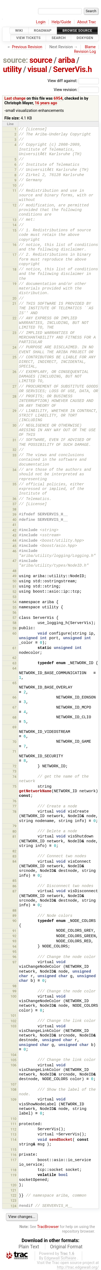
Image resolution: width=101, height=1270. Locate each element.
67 (14, 707)
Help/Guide (61, 22)
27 (14, 386)
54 (14, 602)
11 (14, 191)
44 (14, 540)
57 (14, 618)
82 (14, 851)
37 (14, 504)
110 (13, 1119)
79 (14, 826)
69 (14, 727)
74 (14, 777)
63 (14, 663)
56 (14, 612)
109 (13, 1099)
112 (13, 1129)
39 (14, 514)
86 (14, 886)
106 (13, 1065)
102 (13, 1021)
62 (14, 658)
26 (14, 372)
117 (13, 1160)
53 (14, 597)
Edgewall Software (60, 1258)
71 (14, 751)
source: (15, 60)
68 (14, 717)
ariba (66, 60)
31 (14, 440)
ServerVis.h (72, 69)
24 (14, 347)
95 (14, 952)
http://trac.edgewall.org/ (78, 1267)
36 (14, 499)
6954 (58, 98)
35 (14, 484)
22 (14, 318)
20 (14, 298)
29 (14, 411)
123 (13, 1200)
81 (14, 836)
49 (14, 576)
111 (13, 1124)
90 (14, 921)
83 (14, 856)
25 (14, 357)
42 (14, 530)
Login (41, 22)
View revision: (65, 89)
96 (14, 957)
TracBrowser (48, 1226)
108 (13, 1089)
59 (14, 628)
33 (14, 455)
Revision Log (85, 51)
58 (14, 623)
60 (14, 633)
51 (14, 586)
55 (14, 607)
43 (14, 535)
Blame (90, 47)
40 (14, 520)
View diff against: (73, 81)
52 (14, 592)
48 (14, 571)
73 (14, 771)
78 (14, 812)
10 (14, 185)
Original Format (66, 1246)
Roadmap (43, 30)
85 (14, 881)
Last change (15, 98)
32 (14, 450)
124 (13, 1206)
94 (14, 946)
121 (13, 1190)
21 (14, 303)
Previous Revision (27, 47)
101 (13, 1016)
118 (13, 1170)
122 (13, 1195)
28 (14, 396)
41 (14, 525)
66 (14, 697)
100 (13, 996)
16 (14, 245)
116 (13, 1155)
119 (13, 1175)
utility (12, 69)
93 (14, 941)
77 (14, 806)
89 (14, 916)
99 (14, 991)
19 (14, 284)
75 (14, 786)
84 (14, 861)
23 (14, 333)
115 (13, 1150)
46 (14, 551)
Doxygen (84, 38)
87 (14, 891)
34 (14, 470)
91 (14, 931)
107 (13, 1084)
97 (14, 962)
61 (14, 648)
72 (14, 766)
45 (14, 546)
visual (37, 69)
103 (13, 1026)
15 (14, 230)
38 (14, 509)
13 (14, 220)
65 (14, 683)
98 (14, 986)
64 (14, 668)
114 (13, 1140)
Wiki (19, 30)
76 (14, 801)
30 (14, 425)
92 (14, 936)
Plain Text (29, 1246)
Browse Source (77, 30)
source (40, 60)
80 (14, 831)
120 (13, 1185)
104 (13, 1055)
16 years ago (46, 103)
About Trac (86, 22)
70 (14, 742)
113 (13, 1134)
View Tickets (28, 38)
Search (58, 38)
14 (14, 225)
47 (14, 561)
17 (14, 255)
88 (14, 910)
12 (14, 205)
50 (14, 581)
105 (13, 1060)
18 (14, 269)
